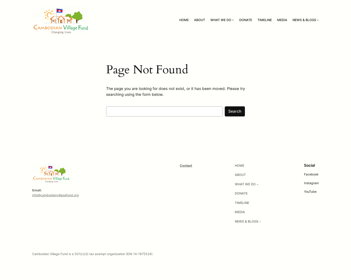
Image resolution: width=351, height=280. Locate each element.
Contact (186, 165)
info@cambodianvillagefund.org (55, 195)
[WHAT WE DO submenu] (233, 20)
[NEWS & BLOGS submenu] (318, 20)
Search (234, 111)
